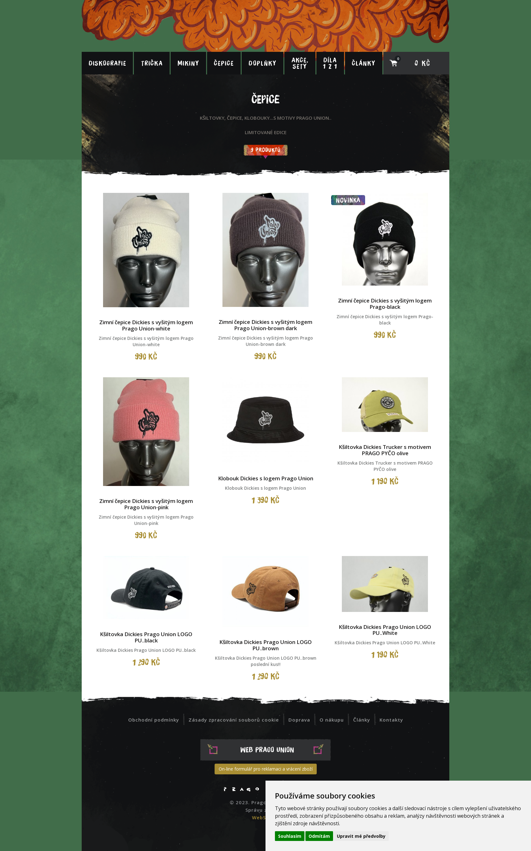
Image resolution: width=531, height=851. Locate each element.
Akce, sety (300, 63)
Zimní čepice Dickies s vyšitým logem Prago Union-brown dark (265, 325)
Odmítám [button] (319, 836)
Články (363, 63)
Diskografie (107, 63)
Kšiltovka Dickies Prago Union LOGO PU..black (146, 637)
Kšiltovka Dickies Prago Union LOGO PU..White (385, 630)
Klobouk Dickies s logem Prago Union (265, 478)
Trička (152, 63)
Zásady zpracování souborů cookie (234, 720)
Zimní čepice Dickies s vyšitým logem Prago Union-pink (146, 504)
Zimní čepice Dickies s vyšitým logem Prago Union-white (146, 325)
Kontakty (391, 720)
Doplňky (262, 63)
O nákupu (332, 720)
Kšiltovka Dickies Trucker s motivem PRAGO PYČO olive (385, 450)
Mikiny (188, 63)
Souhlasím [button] (289, 836)
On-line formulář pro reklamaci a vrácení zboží (266, 769)
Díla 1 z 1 (330, 63)
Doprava (299, 720)
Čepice (224, 63)
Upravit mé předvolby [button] (361, 836)
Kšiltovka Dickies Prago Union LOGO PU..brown (265, 645)
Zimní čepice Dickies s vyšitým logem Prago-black (385, 303)
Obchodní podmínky (153, 720)
